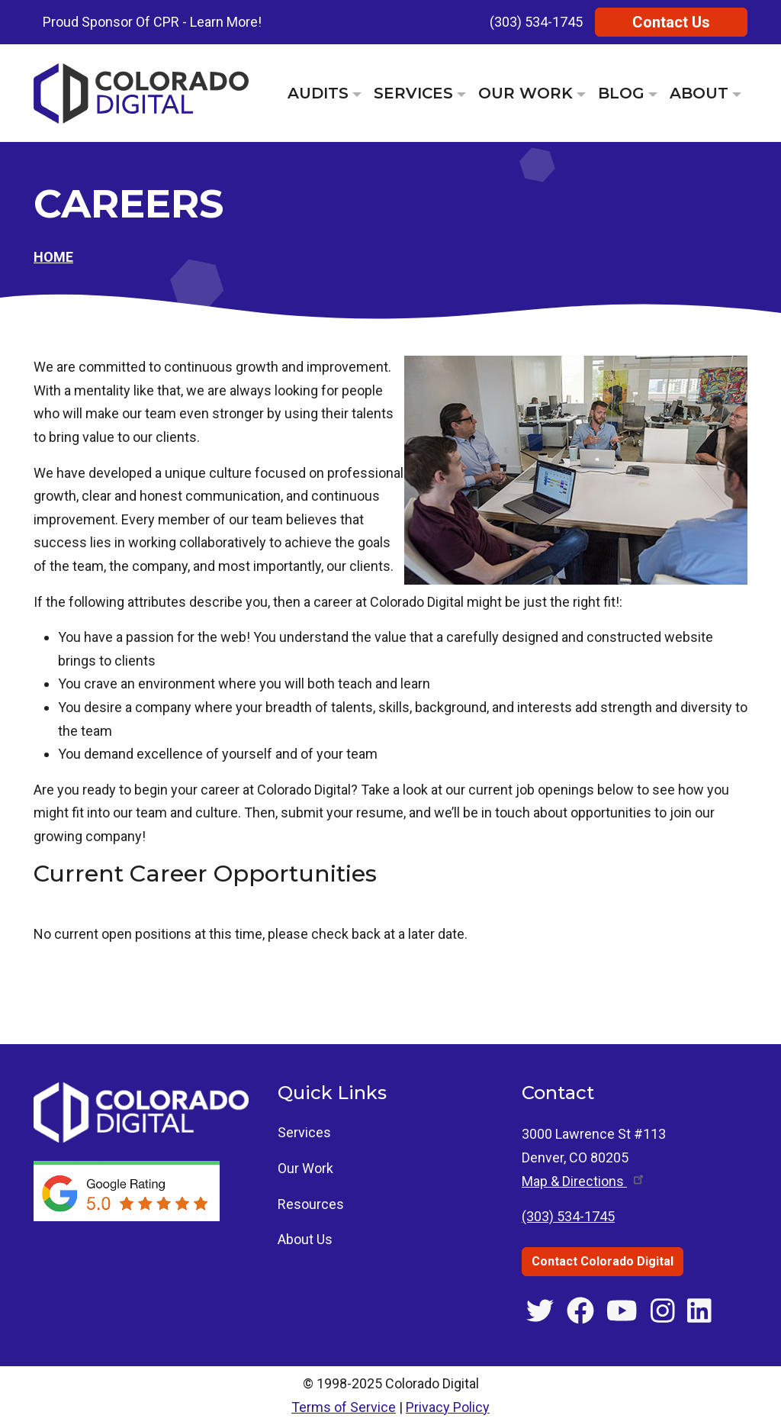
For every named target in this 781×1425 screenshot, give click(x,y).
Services (413, 93)
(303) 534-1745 (536, 22)
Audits (318, 93)
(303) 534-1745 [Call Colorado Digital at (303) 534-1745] (568, 1216)
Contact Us (671, 22)
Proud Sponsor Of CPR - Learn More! (152, 22)
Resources (311, 1204)
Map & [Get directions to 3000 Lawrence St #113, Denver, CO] (584, 1181)
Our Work (525, 93)
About (699, 93)
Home (53, 257)
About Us (305, 1239)
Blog (621, 93)
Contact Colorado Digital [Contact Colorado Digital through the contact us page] (602, 1261)
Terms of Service (343, 1407)
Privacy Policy (448, 1407)
